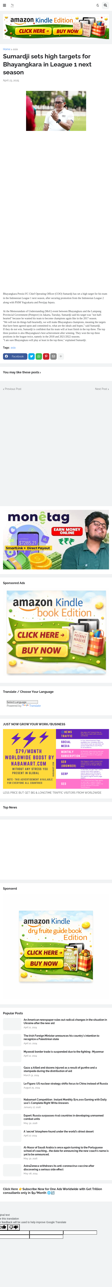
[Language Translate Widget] (22, 702)
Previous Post (13, 388)
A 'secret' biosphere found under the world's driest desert (59, 1131)
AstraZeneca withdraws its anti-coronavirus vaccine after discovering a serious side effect (59, 1167)
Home (6, 49)
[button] (4, 5)
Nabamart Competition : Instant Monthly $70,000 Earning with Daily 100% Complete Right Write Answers (65, 1101)
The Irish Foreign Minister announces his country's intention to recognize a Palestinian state (61, 1037)
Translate (31, 705)
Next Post (101, 388)
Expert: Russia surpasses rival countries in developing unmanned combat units (64, 1117)
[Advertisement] (56, 169)
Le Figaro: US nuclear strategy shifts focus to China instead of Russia (66, 1083)
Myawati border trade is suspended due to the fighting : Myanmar (64, 1051)
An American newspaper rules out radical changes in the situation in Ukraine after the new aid (65, 1021)
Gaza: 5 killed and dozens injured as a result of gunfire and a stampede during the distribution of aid (60, 1069)
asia (15, 49)
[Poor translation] (14, 1227)
